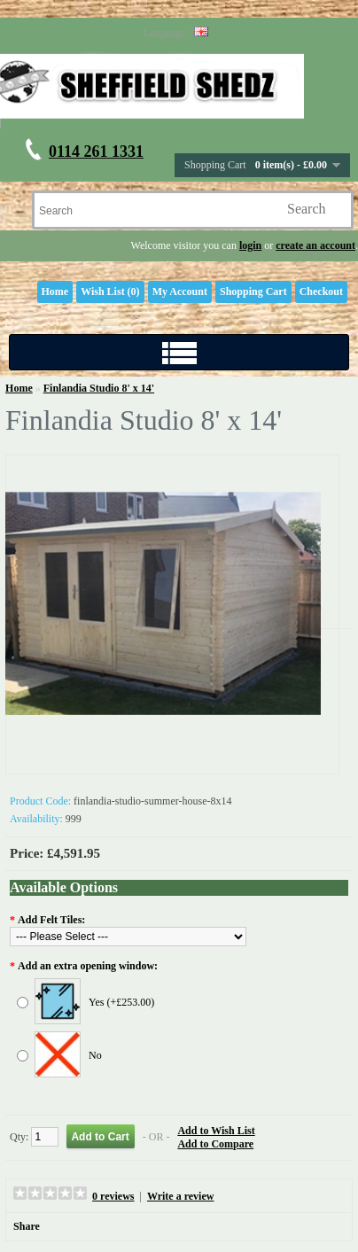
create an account (315, 245)
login (250, 245)
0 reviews (113, 1196)
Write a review (180, 1196)
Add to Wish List (215, 1130)
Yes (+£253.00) (121, 1002)
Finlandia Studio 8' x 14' (98, 388)
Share (26, 1226)
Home (55, 291)
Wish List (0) (110, 291)
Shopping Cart (253, 291)
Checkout (321, 291)
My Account (179, 291)
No (95, 1055)
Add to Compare (215, 1144)
